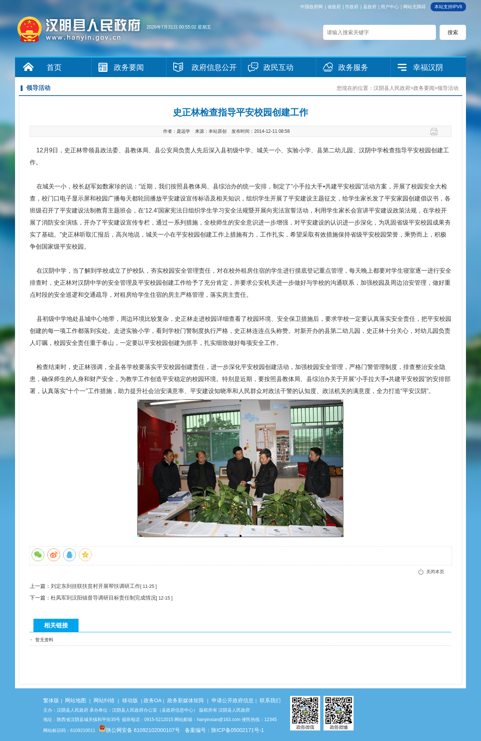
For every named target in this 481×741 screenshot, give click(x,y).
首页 (54, 67)
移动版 (130, 700)
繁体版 (51, 700)
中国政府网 (311, 6)
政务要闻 (129, 67)
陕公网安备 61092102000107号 (139, 730)
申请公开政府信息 (233, 700)
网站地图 (75, 700)
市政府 (351, 6)
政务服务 (353, 67)
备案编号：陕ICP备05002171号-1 (224, 730)
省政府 (334, 6)
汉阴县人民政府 (392, 88)
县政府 (370, 6)
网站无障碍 (414, 6)
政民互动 (278, 67)
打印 (436, 132)
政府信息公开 (214, 67)
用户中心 (390, 6)
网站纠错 (104, 700)
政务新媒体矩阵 (185, 700)
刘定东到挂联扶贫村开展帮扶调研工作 (95, 586)
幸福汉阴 (428, 67)
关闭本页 (435, 571)
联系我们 (270, 700)
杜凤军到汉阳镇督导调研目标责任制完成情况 (103, 598)
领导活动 (447, 88)
